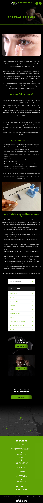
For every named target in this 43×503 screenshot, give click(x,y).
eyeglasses (13, 305)
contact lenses (14, 301)
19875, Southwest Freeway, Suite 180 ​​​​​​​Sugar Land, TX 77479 (21, 449)
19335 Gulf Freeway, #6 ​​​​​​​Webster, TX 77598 (21, 463)
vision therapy (13, 293)
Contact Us (21, 368)
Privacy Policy (19, 498)
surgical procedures (15, 313)
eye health (12, 309)
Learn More (21, 346)
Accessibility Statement (34, 496)
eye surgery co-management (17, 321)
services (12, 297)
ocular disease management (17, 325)
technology (12, 329)
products (12, 317)
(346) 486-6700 (21, 468)
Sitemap (25, 498)
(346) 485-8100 (21, 481)
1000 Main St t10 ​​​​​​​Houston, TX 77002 (21, 476)
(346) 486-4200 (21, 454)
